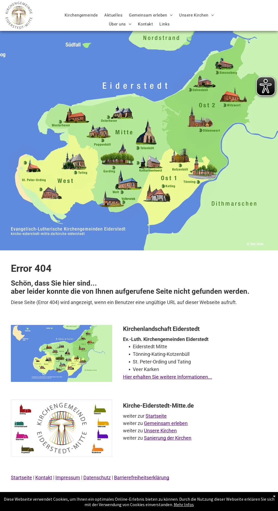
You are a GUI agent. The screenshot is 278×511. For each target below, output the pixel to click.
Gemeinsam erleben (166, 423)
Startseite (156, 416)
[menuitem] (81, 15)
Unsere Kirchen (160, 430)
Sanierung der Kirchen (167, 438)
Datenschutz (97, 477)
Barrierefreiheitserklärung (141, 477)
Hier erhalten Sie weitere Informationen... (167, 377)
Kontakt (43, 477)
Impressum (67, 477)
